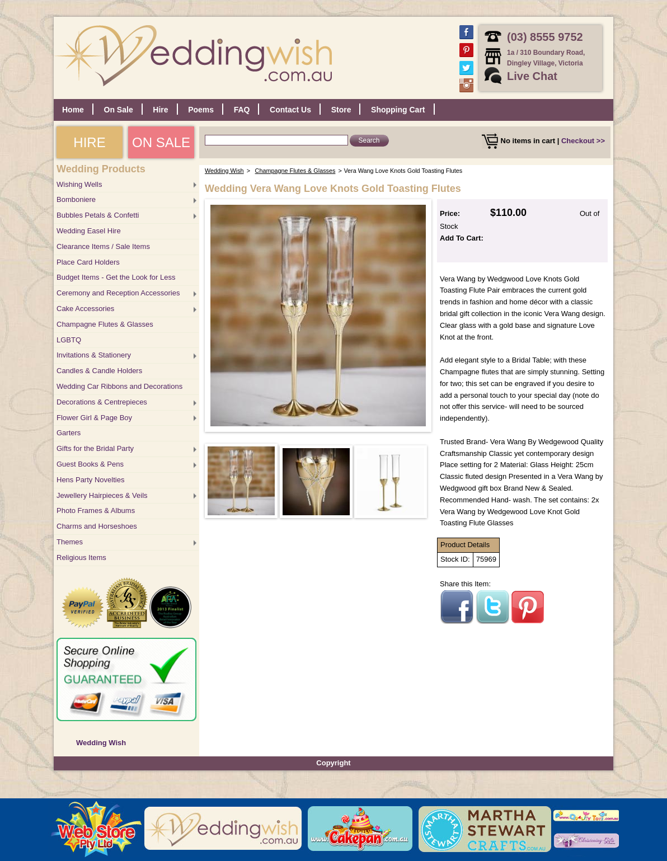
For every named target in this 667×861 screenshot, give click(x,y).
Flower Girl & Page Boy (94, 417)
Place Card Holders (88, 262)
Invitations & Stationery (94, 355)
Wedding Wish (101, 742)
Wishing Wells (79, 184)
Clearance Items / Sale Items (103, 246)
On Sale (118, 109)
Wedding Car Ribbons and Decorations (119, 386)
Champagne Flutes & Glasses (105, 324)
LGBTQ (69, 340)
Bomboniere (76, 199)
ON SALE (161, 142)
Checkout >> (583, 141)
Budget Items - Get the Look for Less (116, 277)
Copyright (333, 763)
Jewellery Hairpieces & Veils (102, 495)
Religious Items (81, 557)
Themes (70, 542)
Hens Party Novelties (90, 480)
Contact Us (290, 109)
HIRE (89, 142)
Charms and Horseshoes (97, 526)
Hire (160, 109)
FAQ (242, 109)
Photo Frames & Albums (96, 510)
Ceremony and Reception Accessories (118, 293)
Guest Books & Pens (90, 464)
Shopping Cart (398, 109)
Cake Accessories (85, 308)
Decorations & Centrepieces (102, 402)
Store (341, 109)
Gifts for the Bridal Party (95, 448)
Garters (69, 433)
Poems (201, 109)
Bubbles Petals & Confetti (98, 215)
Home (73, 109)
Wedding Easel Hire (89, 231)
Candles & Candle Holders (99, 370)
